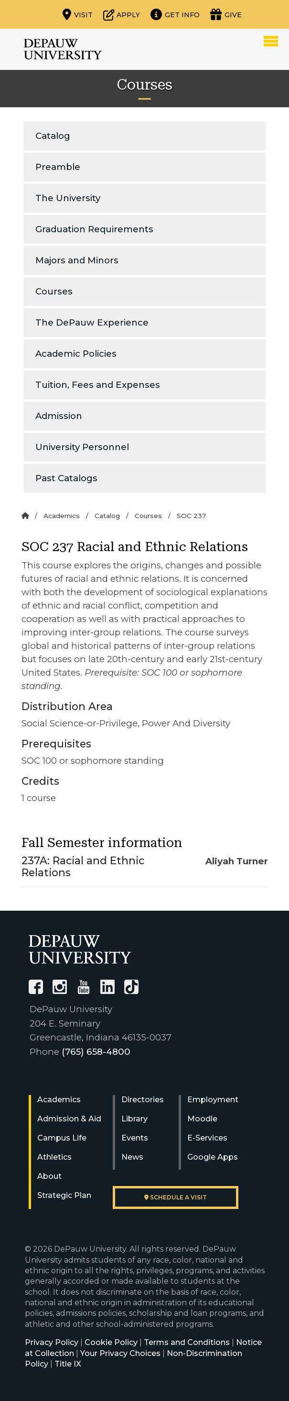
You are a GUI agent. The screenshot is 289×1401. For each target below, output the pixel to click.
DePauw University (63, 49)
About (49, 1176)
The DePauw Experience (92, 322)
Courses (54, 291)
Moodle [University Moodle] (202, 1118)
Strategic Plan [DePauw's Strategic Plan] (64, 1195)
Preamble (57, 166)
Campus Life (61, 1137)
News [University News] (132, 1157)
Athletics (54, 1157)
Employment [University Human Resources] (212, 1099)
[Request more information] (175, 14)
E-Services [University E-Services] (207, 1137)
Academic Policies (76, 353)
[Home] (25, 516)
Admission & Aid (69, 1118)
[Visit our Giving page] (226, 14)
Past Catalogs (66, 478)
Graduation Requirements (94, 229)
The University (67, 197)
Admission (58, 415)
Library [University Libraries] (134, 1118)
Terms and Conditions (187, 1342)
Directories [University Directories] (142, 1099)
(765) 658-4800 (96, 1051)
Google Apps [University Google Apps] (212, 1157)
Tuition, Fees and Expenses (97, 384)
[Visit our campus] (78, 14)
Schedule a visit (175, 1197)
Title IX (67, 1363)
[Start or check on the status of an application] (121, 14)
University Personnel (82, 446)
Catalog (52, 135)
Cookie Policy (111, 1342)
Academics (61, 516)
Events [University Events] (134, 1137)
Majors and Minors (76, 260)
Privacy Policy (51, 1342)
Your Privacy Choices (120, 1353)
